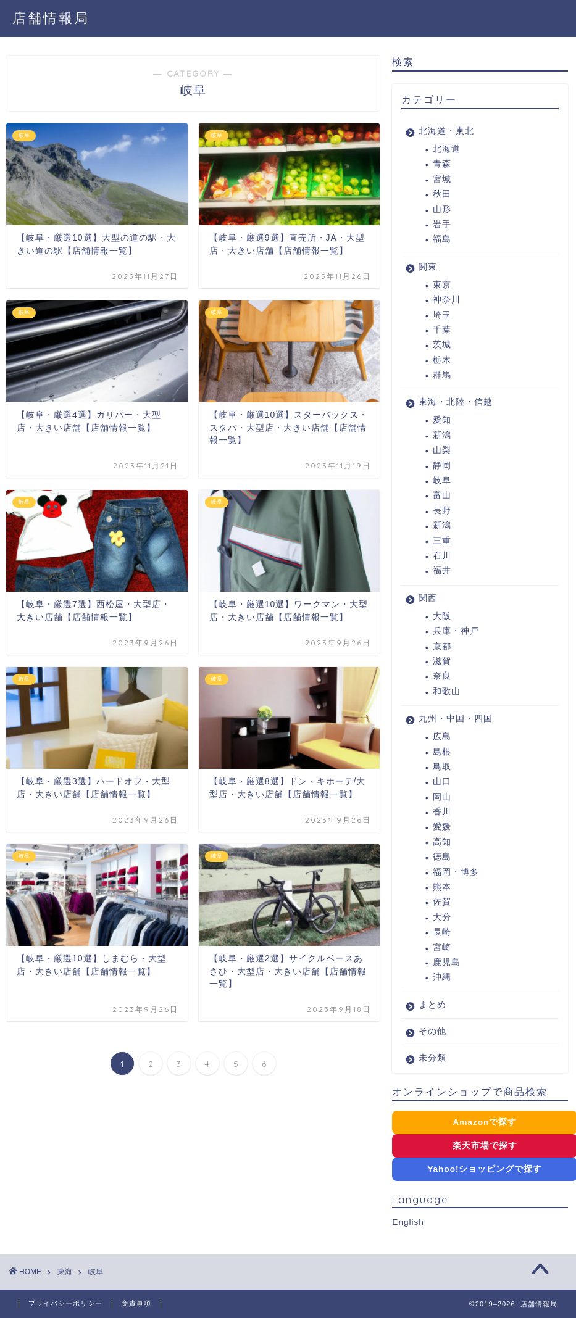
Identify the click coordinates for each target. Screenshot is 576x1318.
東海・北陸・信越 (456, 402)
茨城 (442, 344)
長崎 (442, 932)
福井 (442, 570)
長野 (442, 510)
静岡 (442, 465)
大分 (442, 917)
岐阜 (442, 480)
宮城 (442, 179)
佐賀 (442, 901)
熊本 (442, 887)
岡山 (442, 797)
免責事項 (136, 1303)
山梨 (442, 450)
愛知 (442, 420)
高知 (442, 842)
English (408, 1222)
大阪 (442, 616)
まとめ (432, 1004)
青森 (442, 163)
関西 (428, 598)
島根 (442, 751)
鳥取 (442, 766)
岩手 (442, 224)
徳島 (442, 856)
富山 (442, 495)
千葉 (442, 329)
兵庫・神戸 (456, 631)
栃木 (442, 360)
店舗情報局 (51, 17)
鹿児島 (447, 962)
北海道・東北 (446, 131)
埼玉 (442, 315)
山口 (442, 781)
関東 (428, 266)
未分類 (432, 1058)
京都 (442, 646)
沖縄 (442, 977)
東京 (442, 284)
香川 (442, 811)
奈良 (442, 676)
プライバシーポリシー (65, 1303)
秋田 (442, 194)
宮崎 (442, 947)
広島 (442, 736)
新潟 (442, 435)
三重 (442, 540)
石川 (442, 555)
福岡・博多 (456, 872)
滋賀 (442, 661)
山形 (442, 209)
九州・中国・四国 (456, 718)
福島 (442, 239)
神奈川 (447, 299)
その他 (432, 1031)
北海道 (447, 149)
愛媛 (442, 826)
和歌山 (447, 691)
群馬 (442, 374)
